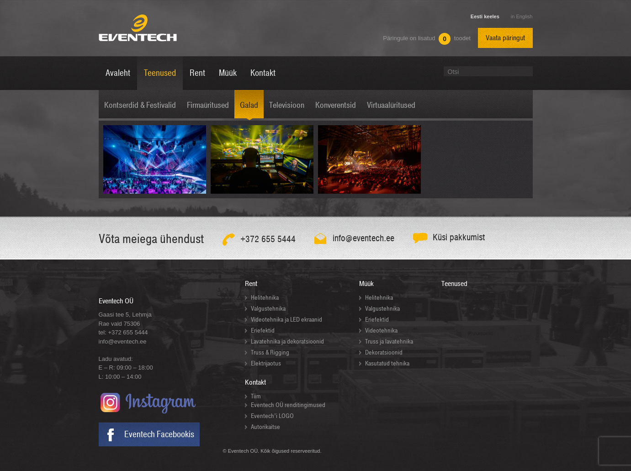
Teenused (454, 284)
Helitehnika (265, 297)
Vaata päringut (505, 38)
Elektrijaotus (266, 363)
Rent (251, 284)
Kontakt (255, 382)
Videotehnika (381, 330)
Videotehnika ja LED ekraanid (286, 319)
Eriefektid (263, 330)
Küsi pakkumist (459, 237)
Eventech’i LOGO (272, 416)
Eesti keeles (485, 16)
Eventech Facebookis (159, 434)
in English (522, 16)
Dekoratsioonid (384, 352)
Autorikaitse (265, 427)
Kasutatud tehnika (387, 363)
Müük (366, 284)
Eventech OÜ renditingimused (288, 405)
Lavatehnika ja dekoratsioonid (287, 341)
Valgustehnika (268, 308)
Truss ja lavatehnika (389, 341)
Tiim (256, 396)
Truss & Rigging (270, 352)
